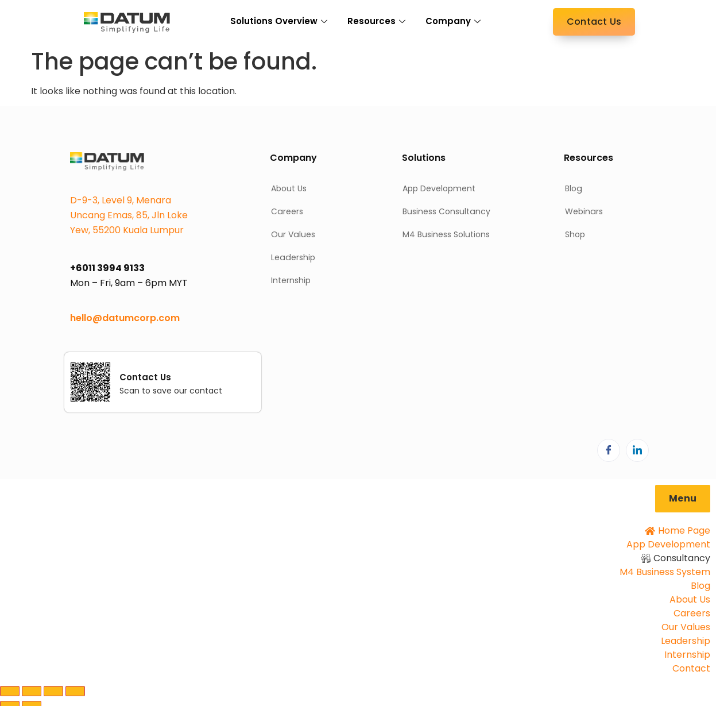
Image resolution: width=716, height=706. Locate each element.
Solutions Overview (280, 21)
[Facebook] (608, 450)
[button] (682, 498)
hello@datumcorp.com (125, 318)
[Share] (53, 691)
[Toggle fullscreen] (31, 691)
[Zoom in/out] (10, 691)
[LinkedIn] (637, 450)
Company (454, 21)
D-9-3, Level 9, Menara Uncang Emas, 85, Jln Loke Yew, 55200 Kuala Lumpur (129, 215)
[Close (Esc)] (75, 691)
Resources (377, 21)
